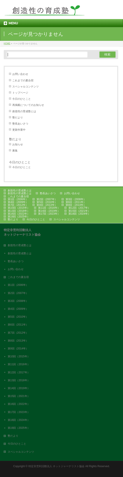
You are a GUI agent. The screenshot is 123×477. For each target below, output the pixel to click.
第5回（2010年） (47, 202)
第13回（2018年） (19, 210)
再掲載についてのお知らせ (28, 105)
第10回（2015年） (19, 207)
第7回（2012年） (18, 204)
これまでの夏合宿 (22, 80)
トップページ (20, 92)
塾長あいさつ (20, 123)
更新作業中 (19, 129)
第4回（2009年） (18, 202)
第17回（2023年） (49, 213)
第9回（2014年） (76, 204)
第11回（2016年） (49, 207)
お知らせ (17, 144)
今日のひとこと (21, 98)
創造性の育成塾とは (24, 111)
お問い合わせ (20, 74)
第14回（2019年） (49, 210)
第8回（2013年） (47, 204)
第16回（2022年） (19, 213)
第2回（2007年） (47, 199)
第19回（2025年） (19, 216)
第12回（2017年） (79, 207)
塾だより (17, 117)
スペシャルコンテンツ (25, 86)
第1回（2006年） (18, 199)
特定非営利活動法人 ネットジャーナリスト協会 (56, 466)
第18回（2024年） (79, 213)
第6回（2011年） (76, 202)
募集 (15, 150)
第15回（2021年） (79, 210)
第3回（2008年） (76, 199)
